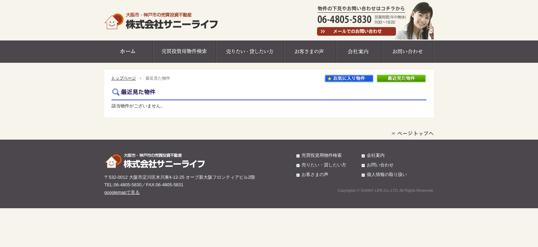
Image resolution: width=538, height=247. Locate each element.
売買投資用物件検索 (185, 51)
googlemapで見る (122, 192)
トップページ (123, 78)
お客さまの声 (310, 51)
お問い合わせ (408, 51)
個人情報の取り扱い (387, 174)
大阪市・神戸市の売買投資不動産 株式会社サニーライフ (161, 20)
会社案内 (360, 51)
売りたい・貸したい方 (250, 51)
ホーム (128, 51)
